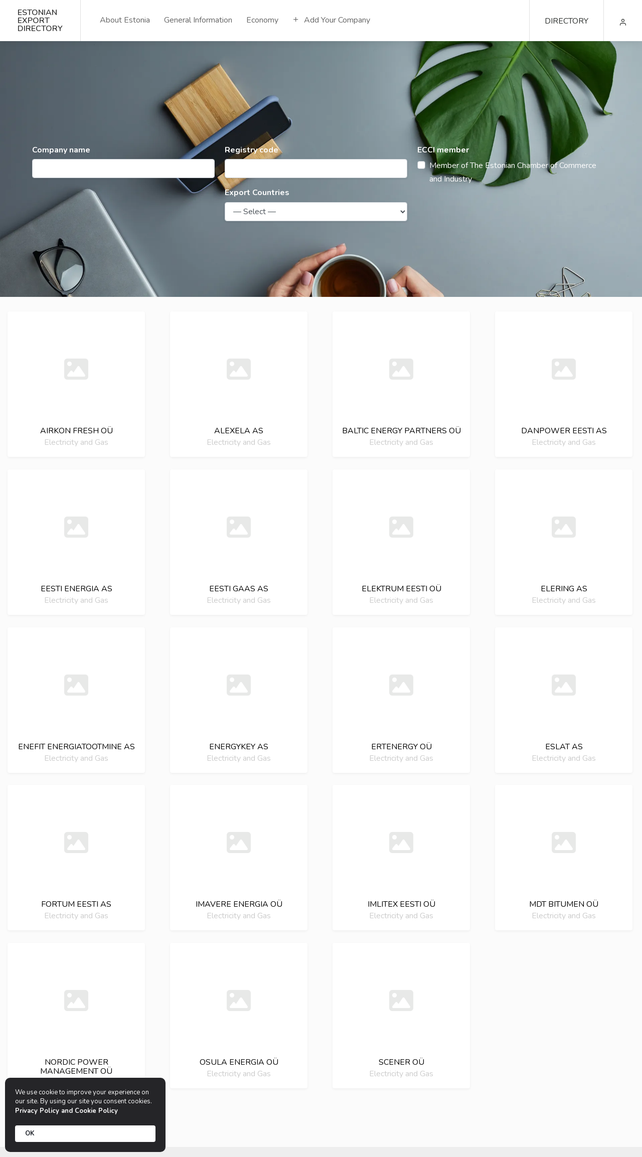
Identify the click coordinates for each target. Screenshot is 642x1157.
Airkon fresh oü (76, 430)
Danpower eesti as (564, 430)
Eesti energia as (76, 588)
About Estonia (125, 20)
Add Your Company (331, 20)
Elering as (564, 588)
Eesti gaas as (238, 588)
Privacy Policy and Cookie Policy (66, 1110)
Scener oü (401, 1062)
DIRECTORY (566, 21)
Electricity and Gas (76, 442)
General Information (198, 20)
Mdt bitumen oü (563, 904)
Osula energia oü (239, 1062)
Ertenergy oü (401, 746)
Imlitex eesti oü (401, 904)
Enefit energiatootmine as (76, 746)
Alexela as (238, 430)
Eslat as (564, 746)
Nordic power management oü (76, 1067)
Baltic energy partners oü (401, 430)
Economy (262, 20)
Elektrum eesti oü (401, 588)
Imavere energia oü (239, 904)
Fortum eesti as (76, 904)
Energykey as (238, 746)
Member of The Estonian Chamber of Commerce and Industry (512, 172)
